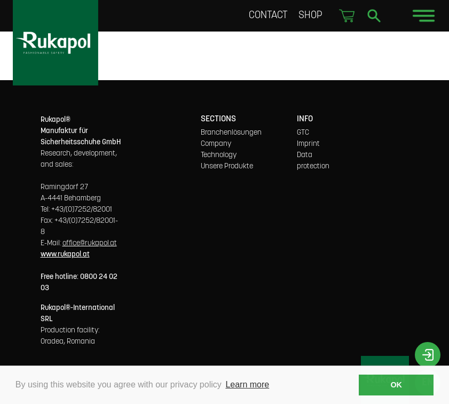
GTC (303, 132)
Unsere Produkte (227, 166)
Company (216, 143)
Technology (219, 155)
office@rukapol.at (89, 243)
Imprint (308, 143)
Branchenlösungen (231, 132)
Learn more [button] (247, 384)
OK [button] (396, 384)
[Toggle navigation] (423, 16)
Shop (310, 15)
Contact (269, 15)
